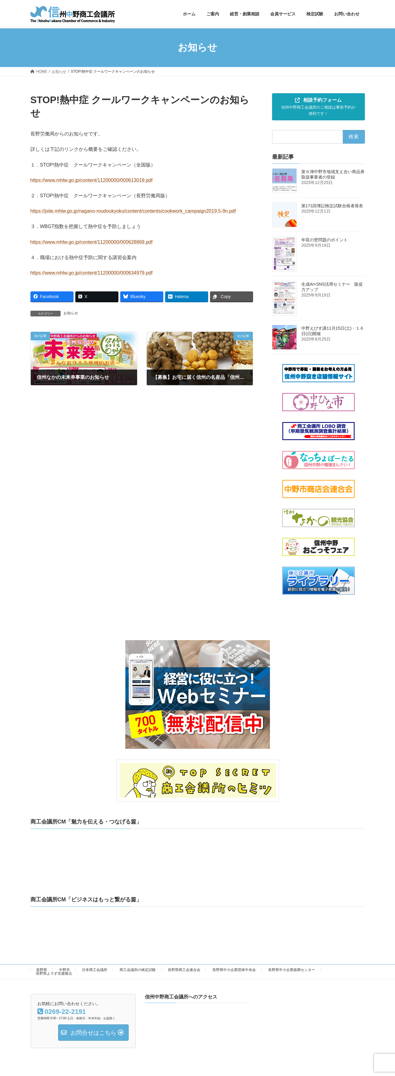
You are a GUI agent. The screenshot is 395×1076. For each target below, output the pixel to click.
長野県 (41, 970)
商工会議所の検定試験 (138, 970)
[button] (318, 106)
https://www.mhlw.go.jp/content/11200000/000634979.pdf (91, 272)
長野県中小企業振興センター (291, 970)
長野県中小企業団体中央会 (234, 970)
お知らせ (71, 313)
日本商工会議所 (94, 970)
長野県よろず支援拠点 (54, 973)
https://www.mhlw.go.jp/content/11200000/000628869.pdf (91, 242)
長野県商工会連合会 (184, 970)
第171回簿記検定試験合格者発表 (332, 205)
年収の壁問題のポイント (326, 239)
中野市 (64, 970)
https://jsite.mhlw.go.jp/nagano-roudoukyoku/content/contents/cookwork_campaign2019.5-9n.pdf (133, 211)
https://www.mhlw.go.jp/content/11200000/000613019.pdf (91, 180)
